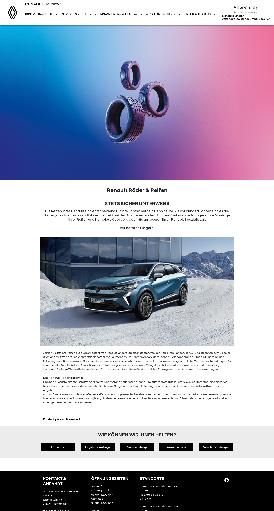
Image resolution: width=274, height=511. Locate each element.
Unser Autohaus (197, 14)
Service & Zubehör (77, 14)
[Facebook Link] (226, 480)
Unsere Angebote (39, 14)
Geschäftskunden (161, 14)
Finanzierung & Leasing (119, 14)
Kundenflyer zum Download (61, 419)
